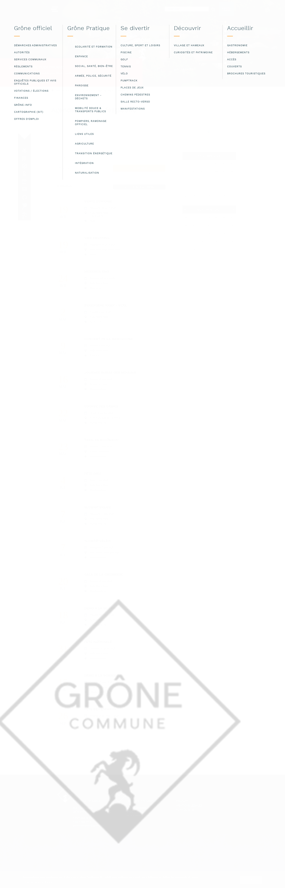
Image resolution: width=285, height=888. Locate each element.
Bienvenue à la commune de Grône (75, 90)
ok (251, 879)
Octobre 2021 (209, 155)
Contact (182, 801)
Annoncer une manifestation (139, 186)
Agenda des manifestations (113, 90)
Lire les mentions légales (38, 881)
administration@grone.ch (88, 826)
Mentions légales (189, 806)
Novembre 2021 (209, 209)
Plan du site (185, 810)
